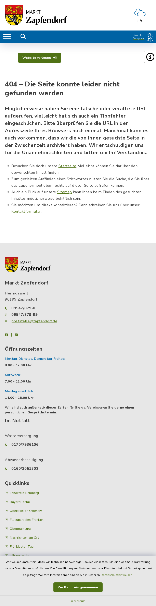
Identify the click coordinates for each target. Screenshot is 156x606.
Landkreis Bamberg (22, 493)
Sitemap (64, 192)
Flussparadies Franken (24, 520)
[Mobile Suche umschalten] (23, 37)
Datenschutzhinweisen (116, 575)
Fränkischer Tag (19, 546)
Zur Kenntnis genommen (78, 587)
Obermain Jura (18, 528)
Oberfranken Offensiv (23, 511)
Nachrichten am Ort (22, 537)
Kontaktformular (26, 211)
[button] (150, 57)
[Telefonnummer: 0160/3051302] (78, 468)
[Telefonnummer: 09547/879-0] (78, 308)
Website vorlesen (39, 58)
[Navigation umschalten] (7, 36)
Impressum (78, 601)
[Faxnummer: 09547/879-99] (78, 314)
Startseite (67, 165)
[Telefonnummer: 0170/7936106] (78, 444)
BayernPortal (17, 502)
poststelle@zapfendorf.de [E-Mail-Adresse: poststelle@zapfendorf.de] (34, 321)
